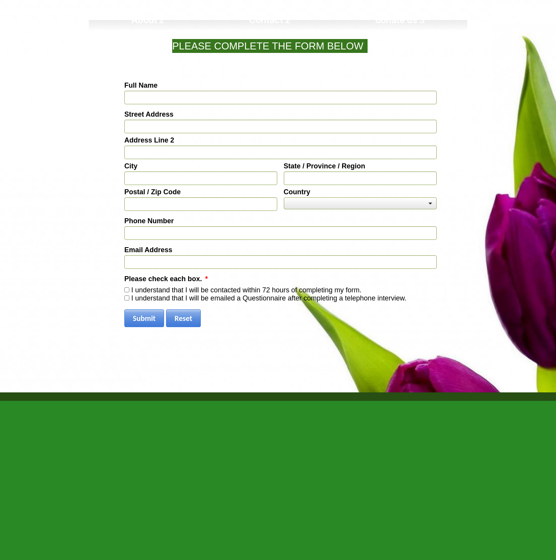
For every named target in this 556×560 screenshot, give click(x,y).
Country (297, 192)
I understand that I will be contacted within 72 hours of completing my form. (246, 290)
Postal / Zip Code (152, 192)
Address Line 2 (149, 140)
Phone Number (149, 221)
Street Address (148, 114)
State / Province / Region (324, 166)
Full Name (141, 85)
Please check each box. (166, 279)
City (130, 166)
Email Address (148, 250)
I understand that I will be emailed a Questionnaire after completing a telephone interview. (268, 298)
